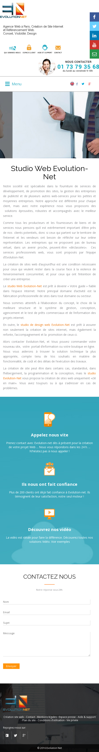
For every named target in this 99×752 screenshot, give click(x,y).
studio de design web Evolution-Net (45, 325)
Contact (58, 52)
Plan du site (29, 720)
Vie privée (72, 720)
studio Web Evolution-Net (24, 286)
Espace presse (67, 717)
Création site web (14, 717)
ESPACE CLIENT (29, 52)
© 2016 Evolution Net (49, 748)
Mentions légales (47, 717)
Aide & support (87, 717)
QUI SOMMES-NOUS (12, 52)
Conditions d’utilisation (51, 720)
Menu (17, 84)
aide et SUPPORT (45, 52)
